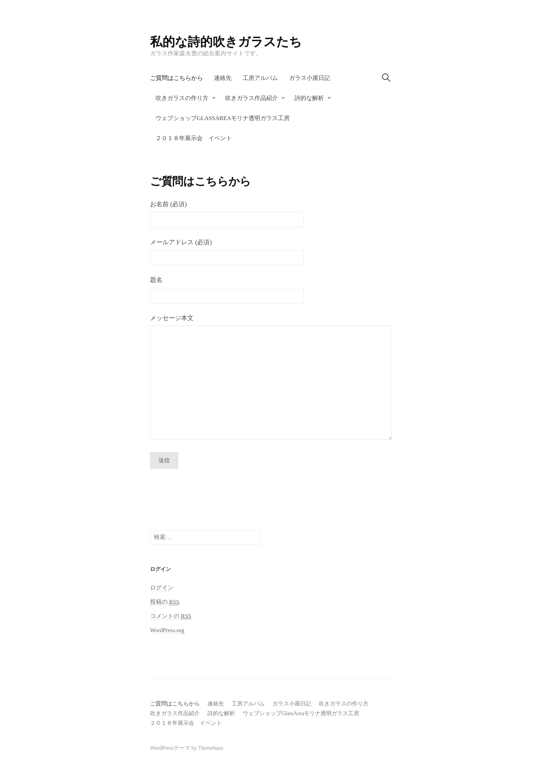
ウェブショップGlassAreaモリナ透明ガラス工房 (223, 118)
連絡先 (223, 78)
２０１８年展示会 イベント (194, 138)
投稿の (164, 602)
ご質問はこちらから (176, 78)
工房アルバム (260, 78)
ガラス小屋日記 (309, 78)
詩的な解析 (309, 98)
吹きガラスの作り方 (182, 98)
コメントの (170, 616)
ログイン (162, 587)
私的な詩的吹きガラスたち (226, 42)
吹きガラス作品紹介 (251, 98)
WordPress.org (167, 630)
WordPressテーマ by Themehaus (186, 748)
